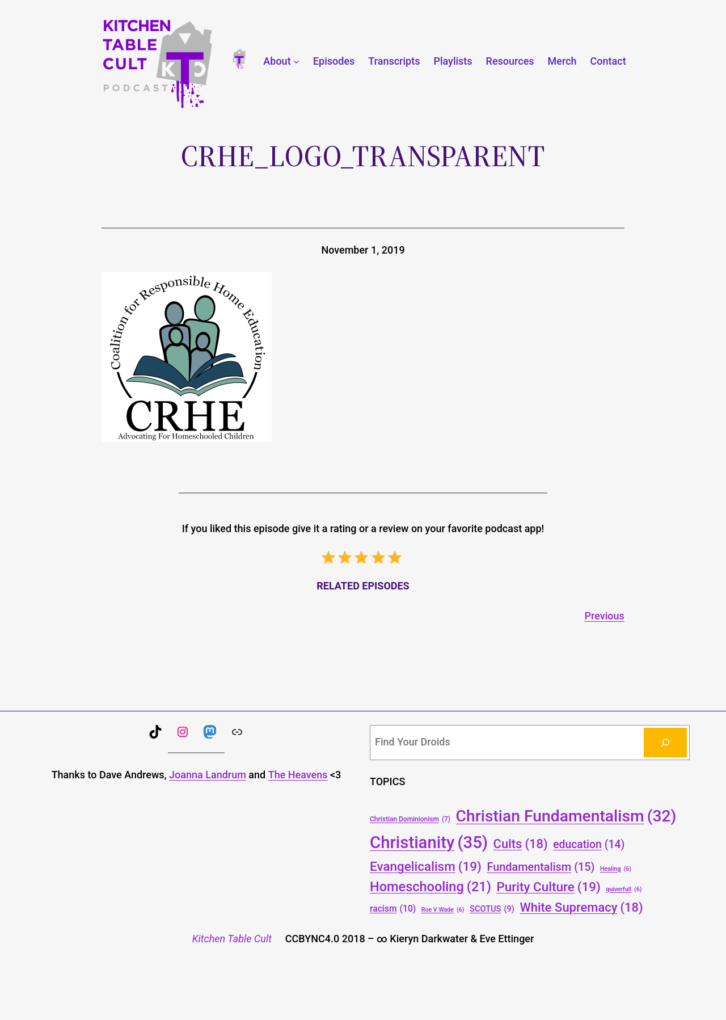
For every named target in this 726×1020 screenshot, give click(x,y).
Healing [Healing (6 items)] (615, 869)
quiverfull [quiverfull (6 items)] (623, 889)
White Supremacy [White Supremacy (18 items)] (581, 907)
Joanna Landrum (207, 775)
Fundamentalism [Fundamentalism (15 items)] (540, 867)
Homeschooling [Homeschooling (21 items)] (430, 887)
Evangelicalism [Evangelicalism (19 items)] (426, 866)
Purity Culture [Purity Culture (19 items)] (548, 886)
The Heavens (298, 775)
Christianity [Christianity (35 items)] (429, 842)
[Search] (665, 742)
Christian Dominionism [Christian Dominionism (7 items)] (410, 819)
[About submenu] (296, 61)
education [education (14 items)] (588, 845)
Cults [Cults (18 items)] (520, 844)
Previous (604, 616)
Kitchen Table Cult (232, 939)
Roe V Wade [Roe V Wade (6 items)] (443, 909)
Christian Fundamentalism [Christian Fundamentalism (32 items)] (566, 816)
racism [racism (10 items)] (393, 908)
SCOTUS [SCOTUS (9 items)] (492, 909)
